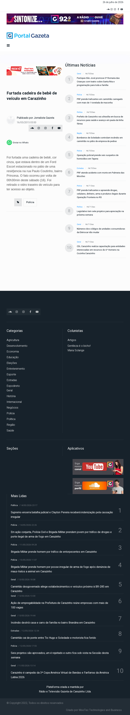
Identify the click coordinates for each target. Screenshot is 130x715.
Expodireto (13, 386)
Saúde (10, 431)
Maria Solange (76, 350)
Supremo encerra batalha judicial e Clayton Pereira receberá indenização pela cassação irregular (62, 514)
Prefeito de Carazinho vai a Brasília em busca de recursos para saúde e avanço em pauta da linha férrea (100, 120)
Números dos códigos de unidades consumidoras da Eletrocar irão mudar (101, 230)
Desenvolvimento (17, 346)
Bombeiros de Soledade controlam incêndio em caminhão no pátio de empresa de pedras (100, 139)
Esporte (11, 374)
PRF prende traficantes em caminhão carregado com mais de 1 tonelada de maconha (100, 101)
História (11, 396)
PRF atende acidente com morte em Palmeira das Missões (100, 174)
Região (79, 133)
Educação (13, 357)
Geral (79, 74)
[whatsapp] (17, 142)
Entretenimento (16, 369)
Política (79, 112)
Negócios (12, 408)
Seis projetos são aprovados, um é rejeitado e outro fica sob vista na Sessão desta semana (60, 655)
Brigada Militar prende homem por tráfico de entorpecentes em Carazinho (54, 552)
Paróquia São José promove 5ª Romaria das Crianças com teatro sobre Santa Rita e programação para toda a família (98, 82)
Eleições (12, 363)
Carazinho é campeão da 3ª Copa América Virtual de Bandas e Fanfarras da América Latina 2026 (60, 675)
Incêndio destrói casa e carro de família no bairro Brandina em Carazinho (53, 623)
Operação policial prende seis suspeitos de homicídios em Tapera (97, 157)
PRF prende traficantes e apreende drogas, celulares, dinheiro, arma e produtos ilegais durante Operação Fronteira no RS (101, 194)
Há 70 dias (89, 74)
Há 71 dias (90, 186)
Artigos (72, 340)
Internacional (14, 402)
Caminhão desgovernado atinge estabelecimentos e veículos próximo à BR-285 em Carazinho (60, 589)
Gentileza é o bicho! (79, 346)
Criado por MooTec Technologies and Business (94, 710)
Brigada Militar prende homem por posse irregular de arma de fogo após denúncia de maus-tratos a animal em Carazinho (60, 569)
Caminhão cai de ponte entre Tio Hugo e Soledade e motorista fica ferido (53, 638)
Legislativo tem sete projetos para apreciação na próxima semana (100, 213)
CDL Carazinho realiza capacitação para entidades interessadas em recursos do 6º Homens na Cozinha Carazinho (101, 250)
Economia (13, 352)
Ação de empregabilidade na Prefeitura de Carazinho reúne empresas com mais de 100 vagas (59, 605)
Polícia (30, 202)
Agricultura (13, 340)
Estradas (80, 168)
